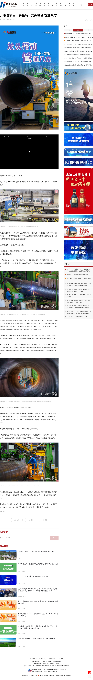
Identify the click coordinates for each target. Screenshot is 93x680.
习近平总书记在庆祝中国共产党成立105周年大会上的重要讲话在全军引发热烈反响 (78, 270)
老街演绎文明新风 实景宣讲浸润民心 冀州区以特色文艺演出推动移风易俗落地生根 (78, 306)
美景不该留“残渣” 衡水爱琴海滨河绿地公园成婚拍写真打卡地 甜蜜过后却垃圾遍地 (79, 312)
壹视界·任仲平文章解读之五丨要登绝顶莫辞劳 (79, 279)
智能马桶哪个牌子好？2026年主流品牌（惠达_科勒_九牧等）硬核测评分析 (78, 44)
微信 (44, 520)
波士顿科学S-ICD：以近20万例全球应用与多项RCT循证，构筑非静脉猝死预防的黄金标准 (78, 33)
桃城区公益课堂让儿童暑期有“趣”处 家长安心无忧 (79, 295)
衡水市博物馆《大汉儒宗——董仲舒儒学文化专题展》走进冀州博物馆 (79, 301)
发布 (54, 537)
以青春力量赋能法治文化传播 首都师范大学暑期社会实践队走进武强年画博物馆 (79, 284)
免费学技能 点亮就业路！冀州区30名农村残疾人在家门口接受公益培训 (78, 290)
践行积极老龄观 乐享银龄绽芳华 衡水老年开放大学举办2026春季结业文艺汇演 (78, 65)
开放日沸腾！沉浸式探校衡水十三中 (77, 316)
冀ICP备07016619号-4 (29, 666)
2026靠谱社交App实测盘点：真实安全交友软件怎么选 (78, 37)
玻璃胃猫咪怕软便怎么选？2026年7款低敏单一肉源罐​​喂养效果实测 (78, 47)
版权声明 (59, 661)
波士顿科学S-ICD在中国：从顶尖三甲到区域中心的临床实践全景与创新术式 (78, 61)
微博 (30, 520)
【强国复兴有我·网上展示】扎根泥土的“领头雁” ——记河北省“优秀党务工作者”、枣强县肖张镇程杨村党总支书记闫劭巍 (78, 40)
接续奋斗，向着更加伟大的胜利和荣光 (77, 274)
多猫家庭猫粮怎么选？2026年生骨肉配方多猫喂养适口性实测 (78, 54)
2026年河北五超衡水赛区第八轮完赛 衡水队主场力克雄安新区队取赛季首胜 (78, 51)
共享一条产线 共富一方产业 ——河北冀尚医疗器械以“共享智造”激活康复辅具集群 (78, 58)
